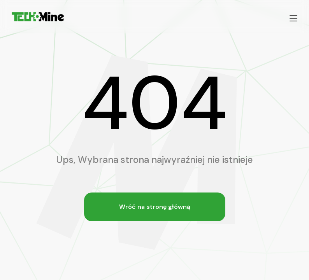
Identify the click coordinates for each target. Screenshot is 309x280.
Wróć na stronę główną (154, 207)
